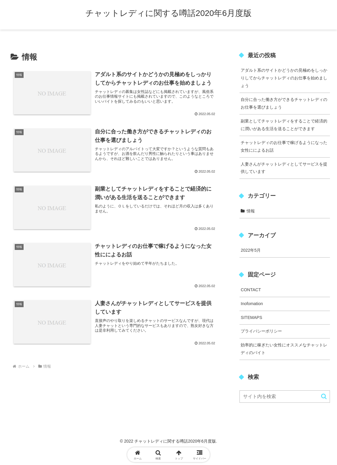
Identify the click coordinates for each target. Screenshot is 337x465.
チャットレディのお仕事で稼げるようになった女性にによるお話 (284, 146)
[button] (324, 396)
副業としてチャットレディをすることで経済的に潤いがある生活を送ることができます (284, 125)
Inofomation (252, 303)
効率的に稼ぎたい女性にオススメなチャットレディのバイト (284, 349)
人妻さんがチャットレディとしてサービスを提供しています (284, 168)
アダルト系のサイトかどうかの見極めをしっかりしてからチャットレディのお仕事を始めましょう (284, 78)
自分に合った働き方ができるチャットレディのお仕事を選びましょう (284, 103)
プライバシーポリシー (261, 331)
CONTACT (251, 289)
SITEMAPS (251, 317)
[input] (284, 396)
